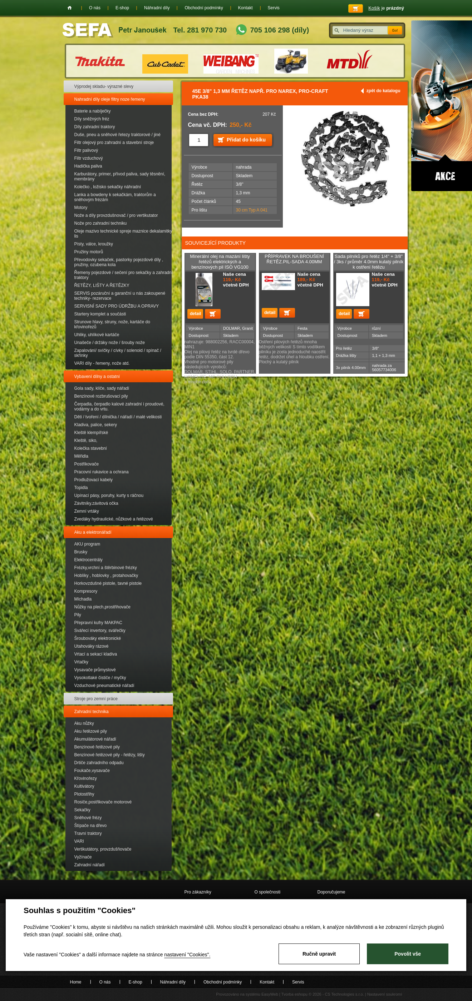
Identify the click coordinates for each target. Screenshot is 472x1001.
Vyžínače (83, 857)
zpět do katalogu (383, 90)
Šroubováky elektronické (97, 638)
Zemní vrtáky (86, 511)
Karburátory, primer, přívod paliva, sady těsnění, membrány (120, 176)
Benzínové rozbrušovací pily (101, 396)
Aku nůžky (84, 723)
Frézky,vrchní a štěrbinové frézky (105, 567)
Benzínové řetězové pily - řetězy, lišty (109, 754)
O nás (94, 7)
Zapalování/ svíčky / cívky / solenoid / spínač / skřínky (117, 353)
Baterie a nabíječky (92, 111)
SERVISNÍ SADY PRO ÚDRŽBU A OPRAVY (116, 306)
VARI (79, 841)
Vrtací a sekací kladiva (95, 654)
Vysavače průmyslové (95, 669)
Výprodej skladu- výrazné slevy (103, 86)
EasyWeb (269, 994)
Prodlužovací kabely (93, 479)
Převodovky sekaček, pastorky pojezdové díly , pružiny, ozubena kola (118, 262)
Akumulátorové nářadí (95, 739)
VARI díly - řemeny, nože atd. (102, 363)
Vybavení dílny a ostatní (97, 376)
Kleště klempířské (91, 432)
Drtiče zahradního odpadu (99, 762)
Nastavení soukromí (384, 994)
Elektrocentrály (88, 559)
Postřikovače (86, 464)
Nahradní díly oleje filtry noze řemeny (109, 99)
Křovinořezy (85, 778)
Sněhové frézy (88, 817)
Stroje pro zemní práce (96, 698)
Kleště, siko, (86, 440)
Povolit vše (407, 954)
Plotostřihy (84, 794)
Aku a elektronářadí (93, 532)
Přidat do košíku (246, 140)
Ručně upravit (319, 954)
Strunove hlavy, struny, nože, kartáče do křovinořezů (112, 324)
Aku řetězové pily (90, 731)
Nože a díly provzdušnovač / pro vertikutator (116, 215)
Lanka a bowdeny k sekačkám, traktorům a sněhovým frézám (115, 197)
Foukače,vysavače (92, 770)
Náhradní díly (156, 7)
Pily (77, 614)
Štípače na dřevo (90, 825)
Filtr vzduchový (88, 158)
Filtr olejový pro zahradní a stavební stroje (114, 142)
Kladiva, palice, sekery (95, 424)
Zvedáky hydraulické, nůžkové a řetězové (113, 519)
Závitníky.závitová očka (96, 503)
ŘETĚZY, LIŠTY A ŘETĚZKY (101, 285)
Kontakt (245, 7)
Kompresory (86, 591)
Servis (274, 7)
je (386, 8)
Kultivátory (84, 786)
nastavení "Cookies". (187, 954)
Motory (81, 207)
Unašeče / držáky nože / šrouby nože (109, 342)
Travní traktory (88, 833)
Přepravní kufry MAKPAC (98, 622)
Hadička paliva (88, 166)
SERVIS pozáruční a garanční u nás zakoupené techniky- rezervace (120, 296)
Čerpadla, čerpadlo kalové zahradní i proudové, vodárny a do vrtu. (119, 407)
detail (195, 314)
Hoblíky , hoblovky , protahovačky (106, 575)
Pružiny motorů (88, 251)
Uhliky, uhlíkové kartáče (96, 334)
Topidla (81, 487)
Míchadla (83, 599)
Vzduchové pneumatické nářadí (104, 685)
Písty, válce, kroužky (93, 243)
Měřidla (81, 456)
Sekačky (82, 809)
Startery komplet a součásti (100, 314)
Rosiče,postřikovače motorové (103, 802)
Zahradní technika (91, 711)
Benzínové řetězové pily (97, 746)
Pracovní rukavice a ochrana (101, 471)
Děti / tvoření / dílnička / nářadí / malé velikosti (118, 416)
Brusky (81, 551)
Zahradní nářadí (89, 864)
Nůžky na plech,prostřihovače (102, 606)
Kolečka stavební (90, 448)
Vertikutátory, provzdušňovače (103, 849)
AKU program (87, 544)
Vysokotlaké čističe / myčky (100, 677)
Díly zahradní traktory (94, 126)
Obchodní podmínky (204, 7)
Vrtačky (81, 661)
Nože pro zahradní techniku (100, 223)
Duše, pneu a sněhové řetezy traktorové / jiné (117, 134)
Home (70, 8)
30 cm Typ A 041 (252, 210)
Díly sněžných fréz (91, 118)
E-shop (122, 7)
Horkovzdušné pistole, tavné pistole (108, 583)
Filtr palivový (86, 150)
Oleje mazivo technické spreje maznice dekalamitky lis (123, 234)
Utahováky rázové (91, 646)
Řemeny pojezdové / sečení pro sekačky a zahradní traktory (123, 275)
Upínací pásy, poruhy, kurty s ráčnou (109, 495)
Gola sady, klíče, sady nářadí (101, 388)
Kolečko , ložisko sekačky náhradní (107, 186)
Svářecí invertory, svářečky (100, 630)
